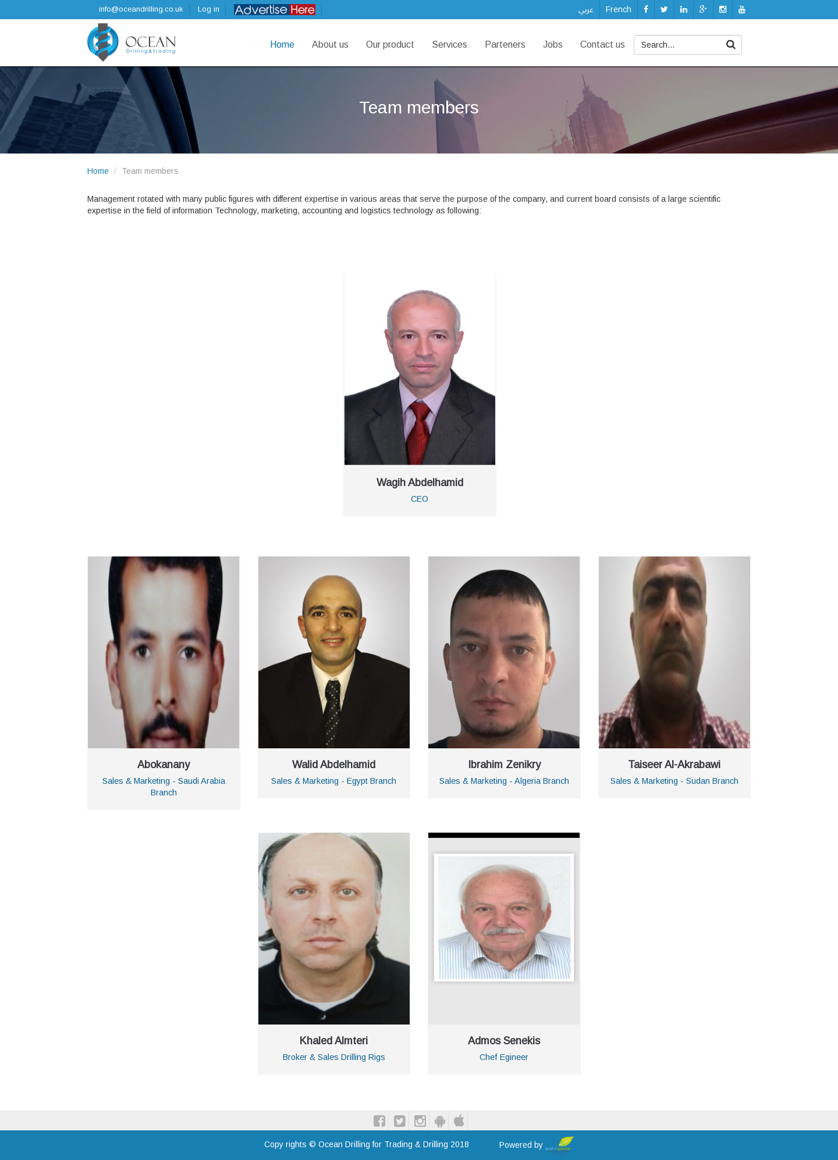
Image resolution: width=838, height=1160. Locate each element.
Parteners (505, 44)
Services (449, 44)
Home (282, 44)
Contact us (602, 44)
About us (330, 44)
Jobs (553, 44)
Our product (390, 44)
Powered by (536, 1145)
